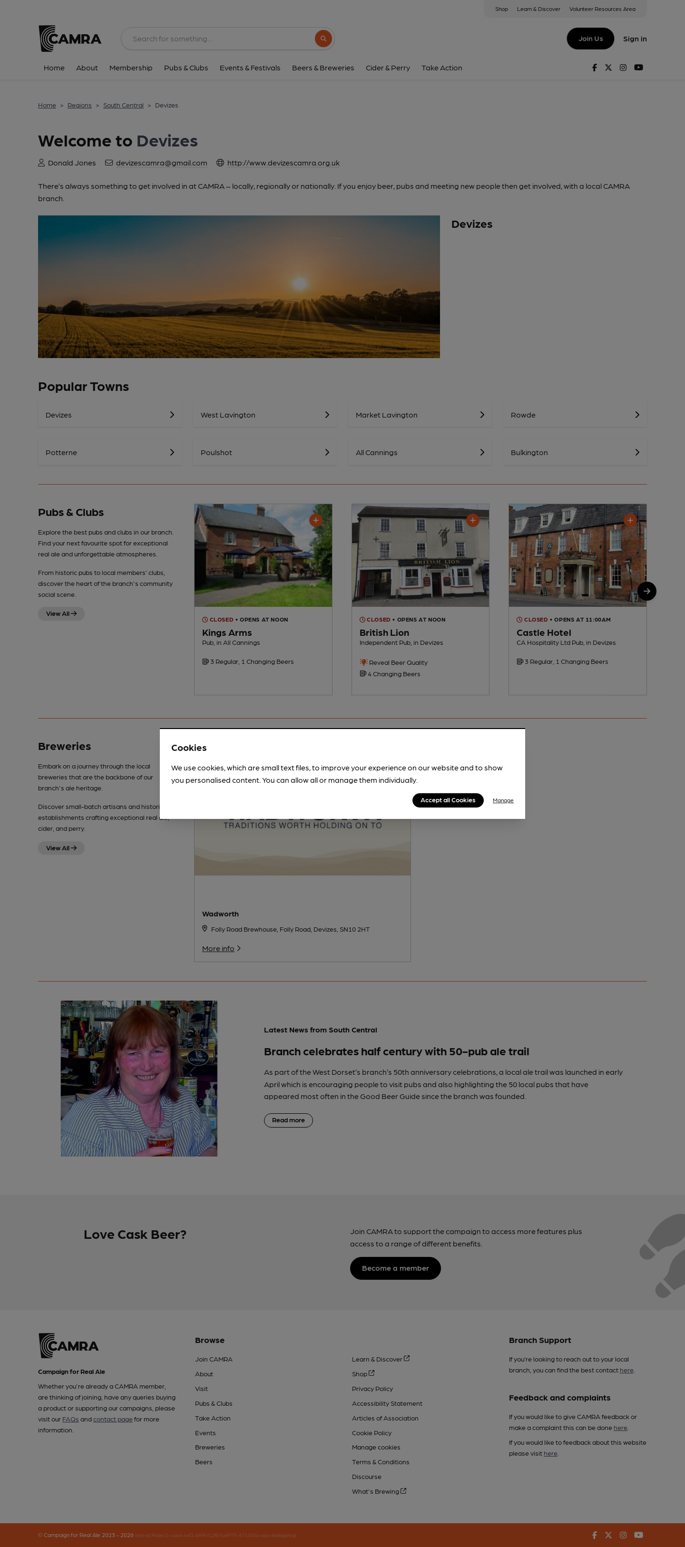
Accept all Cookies (448, 799)
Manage (503, 800)
